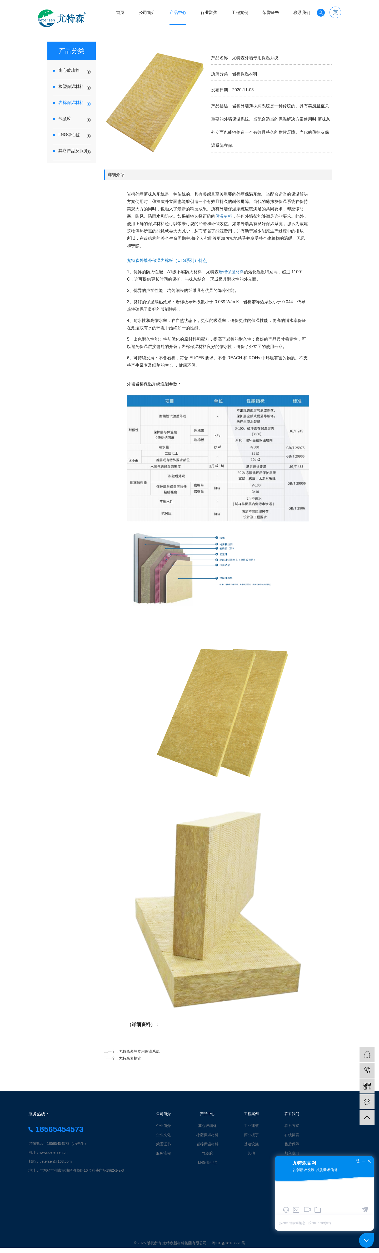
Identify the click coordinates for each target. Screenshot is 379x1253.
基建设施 (251, 1144)
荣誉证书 (270, 12)
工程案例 (240, 12)
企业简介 (163, 1125)
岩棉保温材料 (231, 272)
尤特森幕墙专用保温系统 (139, 1051)
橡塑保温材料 (207, 1135)
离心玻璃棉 (207, 1125)
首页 (120, 12)
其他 (251, 1153)
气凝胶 (207, 1153)
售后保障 (292, 1144)
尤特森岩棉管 (130, 1058)
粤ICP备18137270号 (228, 1243)
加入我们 (292, 1153)
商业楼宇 (251, 1135)
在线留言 (292, 1135)
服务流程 (163, 1153)
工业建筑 (251, 1125)
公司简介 (147, 12)
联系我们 (301, 12)
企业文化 (163, 1135)
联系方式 (292, 1125)
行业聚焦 (209, 12)
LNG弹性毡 (207, 1162)
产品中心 (177, 12)
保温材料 (223, 216)
